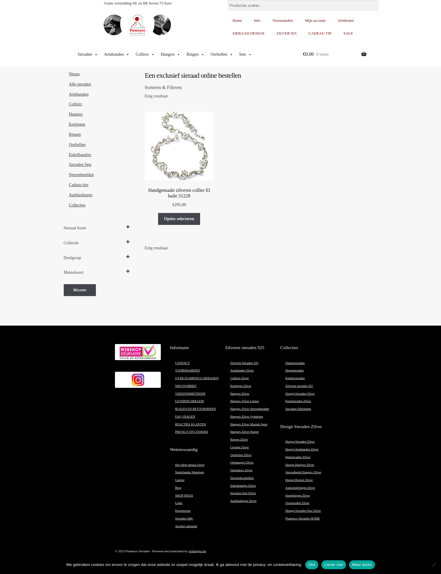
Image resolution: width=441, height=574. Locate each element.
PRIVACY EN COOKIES (191, 431)
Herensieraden (294, 370)
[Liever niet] (434, 565)
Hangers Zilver (239, 393)
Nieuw (74, 74)
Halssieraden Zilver (297, 457)
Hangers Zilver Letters (244, 401)
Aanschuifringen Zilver (300, 487)
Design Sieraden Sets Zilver (303, 510)
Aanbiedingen (80, 195)
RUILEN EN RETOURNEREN (195, 408)
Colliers (145, 54)
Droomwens (183, 510)
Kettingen (77, 124)
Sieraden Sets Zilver (243, 493)
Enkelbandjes (80, 155)
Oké (312, 564)
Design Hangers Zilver (299, 464)
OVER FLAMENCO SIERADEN (197, 378)
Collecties (77, 205)
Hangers (171, 54)
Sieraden (87, 54)
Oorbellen (222, 54)
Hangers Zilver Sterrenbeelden (249, 408)
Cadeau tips (78, 185)
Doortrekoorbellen (242, 478)
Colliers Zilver (239, 378)
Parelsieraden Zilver (298, 401)
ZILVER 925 (286, 33)
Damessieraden (295, 363)
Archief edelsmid (186, 526)
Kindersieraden (295, 378)
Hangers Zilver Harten (244, 431)
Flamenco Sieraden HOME (302, 518)
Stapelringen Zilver (297, 495)
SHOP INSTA (184, 495)
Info (257, 20)
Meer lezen (362, 564)
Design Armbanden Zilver (301, 449)
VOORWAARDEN (187, 370)
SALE (348, 33)
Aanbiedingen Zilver (243, 501)
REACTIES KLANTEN (190, 424)
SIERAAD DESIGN (248, 33)
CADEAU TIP (319, 33)
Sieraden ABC (184, 518)
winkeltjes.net (197, 551)
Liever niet (333, 564)
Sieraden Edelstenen (298, 408)
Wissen (79, 290)
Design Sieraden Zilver (300, 393)
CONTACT (182, 363)
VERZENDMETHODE (190, 393)
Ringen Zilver (239, 439)
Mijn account (315, 20)
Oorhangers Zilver (241, 462)
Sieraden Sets (80, 164)
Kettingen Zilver (240, 386)
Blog (178, 487)
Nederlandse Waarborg (189, 472)
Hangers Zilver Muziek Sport (248, 424)
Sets (245, 54)
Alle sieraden (80, 84)
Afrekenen (345, 20)
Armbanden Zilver (242, 370)
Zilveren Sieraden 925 (244, 363)
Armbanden (117, 54)
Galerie (179, 480)
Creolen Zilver (239, 447)
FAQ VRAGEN (185, 416)
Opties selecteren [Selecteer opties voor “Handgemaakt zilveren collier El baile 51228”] (179, 219)
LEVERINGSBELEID (189, 401)
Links (178, 503)
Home (237, 20)
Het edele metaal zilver (190, 464)
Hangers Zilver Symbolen (246, 416)
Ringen (195, 54)
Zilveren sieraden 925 (299, 386)
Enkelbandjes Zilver (243, 485)
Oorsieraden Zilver (297, 503)
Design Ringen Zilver (299, 480)
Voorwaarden (282, 20)
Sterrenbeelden (81, 174)
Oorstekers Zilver (241, 470)
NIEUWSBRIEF (186, 386)
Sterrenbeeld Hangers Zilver (303, 472)
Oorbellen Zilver (240, 455)
